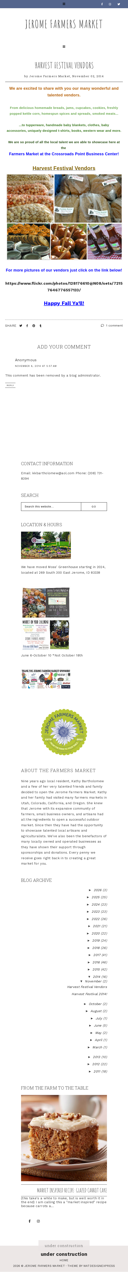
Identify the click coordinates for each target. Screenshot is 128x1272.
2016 (96, 962)
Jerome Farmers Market (64, 24)
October (96, 1004)
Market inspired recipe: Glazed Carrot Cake (72, 1190)
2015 (96, 969)
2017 (97, 955)
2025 (96, 897)
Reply (10, 385)
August (96, 1011)
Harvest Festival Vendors (64, 65)
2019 (96, 940)
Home (63, 1260)
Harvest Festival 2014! (89, 994)
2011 (97, 1071)
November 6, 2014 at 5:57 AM (36, 366)
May (99, 1033)
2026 (98, 890)
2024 (96, 904)
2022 (96, 919)
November (94, 981)
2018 (96, 948)
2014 (97, 977)
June (98, 1025)
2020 (96, 933)
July (100, 1018)
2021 (97, 926)
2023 (96, 912)
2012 (96, 1064)
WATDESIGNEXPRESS (99, 1265)
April (99, 1040)
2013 (97, 1057)
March (97, 1047)
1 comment (112, 325)
